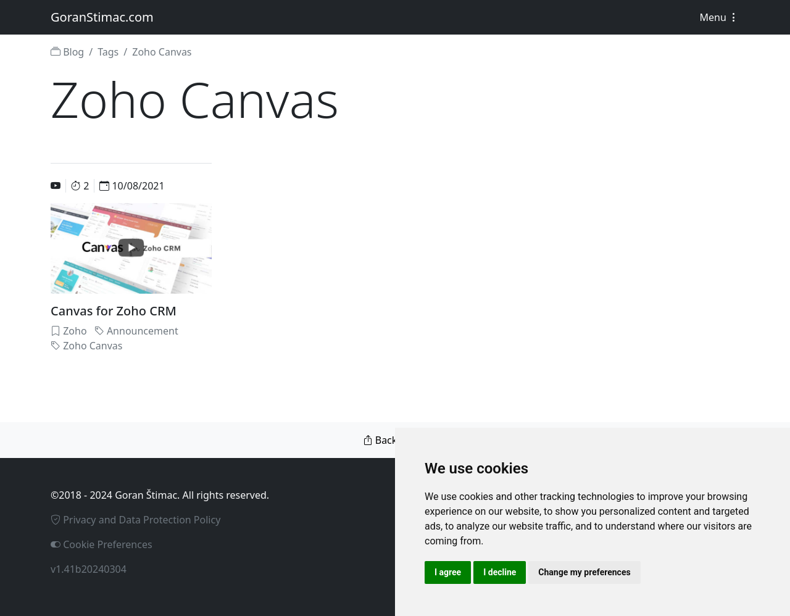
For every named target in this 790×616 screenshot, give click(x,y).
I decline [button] (499, 572)
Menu (719, 17)
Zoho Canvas (86, 345)
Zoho (69, 331)
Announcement (136, 331)
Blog (67, 52)
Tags (108, 52)
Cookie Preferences (101, 544)
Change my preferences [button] (584, 572)
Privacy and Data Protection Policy (135, 520)
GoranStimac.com (102, 17)
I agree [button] (447, 572)
